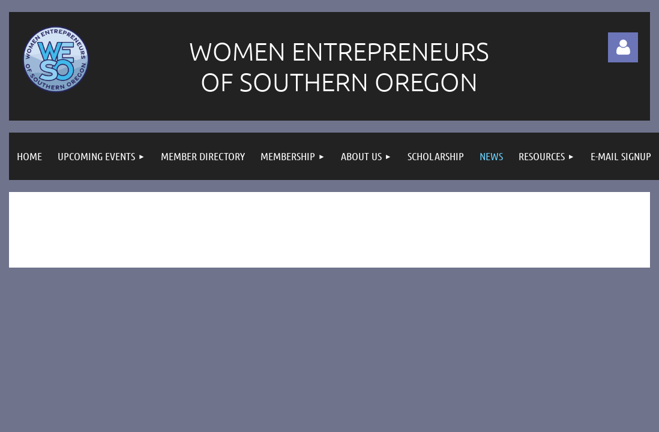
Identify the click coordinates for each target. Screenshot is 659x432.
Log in (623, 47)
